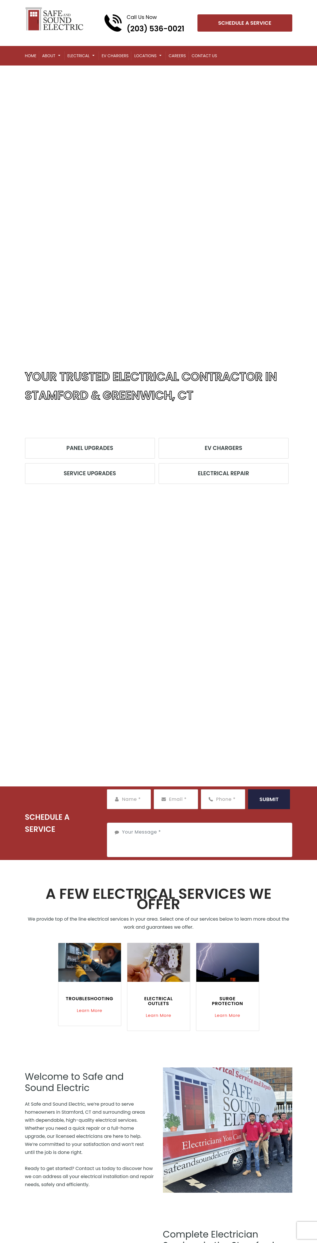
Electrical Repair (223, 473)
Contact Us (204, 56)
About (48, 56)
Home (30, 56)
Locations (145, 56)
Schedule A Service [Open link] (244, 22)
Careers (177, 56)
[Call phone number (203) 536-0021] (144, 22)
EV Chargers (115, 56)
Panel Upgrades (89, 448)
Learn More (89, 1010)
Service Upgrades (90, 473)
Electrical (79, 56)
